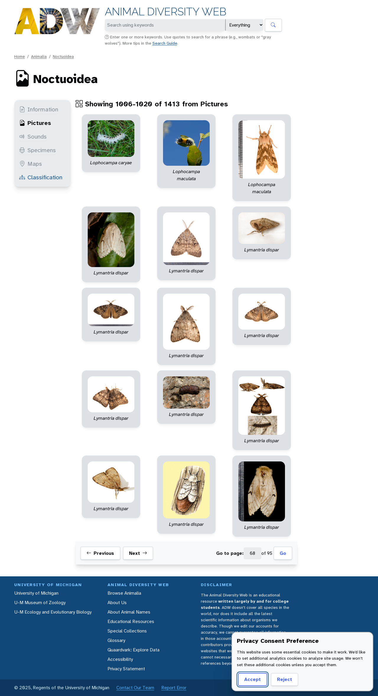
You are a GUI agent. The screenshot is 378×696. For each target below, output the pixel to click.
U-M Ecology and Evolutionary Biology (53, 612)
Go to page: (230, 553)
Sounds (33, 136)
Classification (40, 177)
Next (138, 553)
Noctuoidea (63, 56)
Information (38, 109)
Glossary (116, 640)
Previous (100, 553)
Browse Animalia (124, 593)
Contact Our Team (135, 687)
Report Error (173, 687)
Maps (30, 163)
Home (19, 56)
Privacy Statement (126, 669)
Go (283, 553)
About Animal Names (128, 612)
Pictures (35, 122)
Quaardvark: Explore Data (133, 650)
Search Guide (164, 43)
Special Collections (127, 631)
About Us (117, 602)
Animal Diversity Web (165, 11)
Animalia (39, 56)
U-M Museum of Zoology (40, 602)
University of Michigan (36, 593)
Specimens (37, 150)
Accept (252, 679)
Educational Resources (130, 621)
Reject (284, 679)
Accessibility (120, 659)
